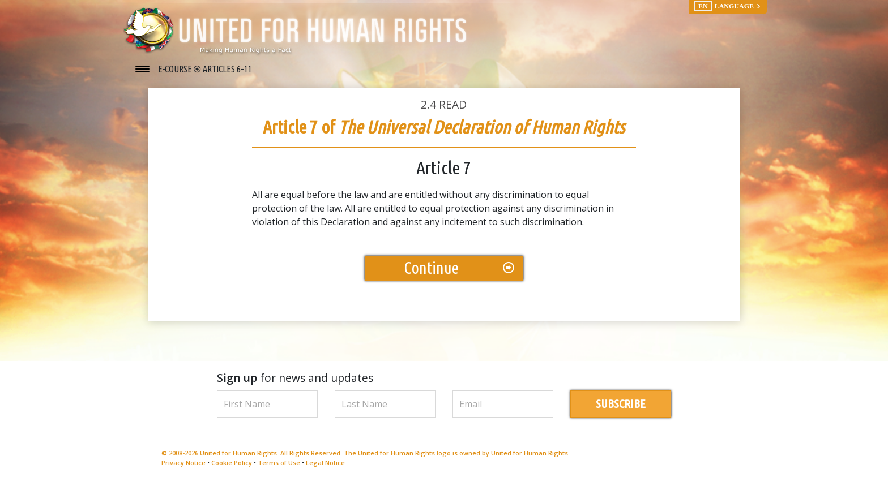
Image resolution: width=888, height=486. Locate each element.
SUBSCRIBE (621, 403)
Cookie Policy (231, 462)
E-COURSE (176, 69)
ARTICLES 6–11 (227, 69)
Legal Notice (325, 462)
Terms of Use (279, 462)
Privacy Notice (183, 462)
